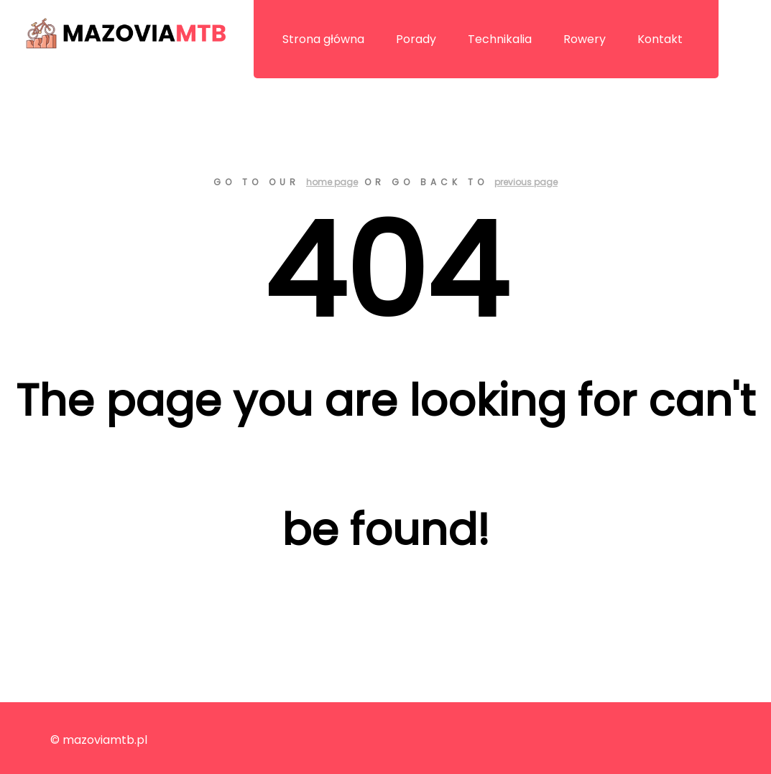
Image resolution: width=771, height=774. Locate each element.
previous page (526, 182)
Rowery (584, 39)
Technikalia (500, 39)
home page (332, 182)
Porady (416, 39)
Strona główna (323, 39)
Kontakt (660, 39)
